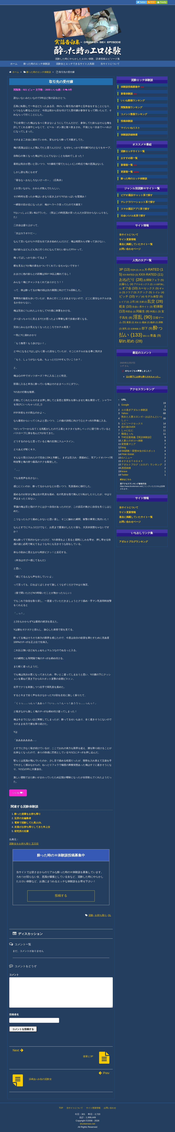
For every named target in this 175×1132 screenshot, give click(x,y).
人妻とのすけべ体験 (132, 440)
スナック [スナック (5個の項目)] (144, 292)
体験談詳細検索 (129, 134)
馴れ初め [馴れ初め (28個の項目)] (130, 341)
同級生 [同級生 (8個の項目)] (142, 311)
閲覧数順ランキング (131, 107)
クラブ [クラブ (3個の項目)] (131, 292)
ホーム (13, 63)
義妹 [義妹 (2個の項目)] (146, 322)
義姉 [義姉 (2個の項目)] (154, 322)
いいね (18, 793)
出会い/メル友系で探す (133, 215)
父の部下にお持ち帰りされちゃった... (143, 377)
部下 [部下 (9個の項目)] (147, 328)
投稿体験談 (127, 121)
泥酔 (91, 915)
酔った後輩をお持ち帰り (27, 814)
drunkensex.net (87, 1123)
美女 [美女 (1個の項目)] (138, 322)
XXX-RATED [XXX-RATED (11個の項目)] (151, 274)
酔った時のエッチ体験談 (37, 63)
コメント (14, 974)
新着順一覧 (129, 165)
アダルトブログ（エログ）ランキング (141, 464)
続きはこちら (125, 479)
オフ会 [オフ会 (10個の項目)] (130, 288)
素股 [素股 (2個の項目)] (130, 322)
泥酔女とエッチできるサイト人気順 (75, 63)
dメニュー (126, 457)
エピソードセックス (132, 423)
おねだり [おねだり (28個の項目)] (131, 279)
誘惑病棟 (126, 468)
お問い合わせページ (130, 249)
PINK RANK (127, 454)
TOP (61, 1108)
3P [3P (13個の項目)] (124, 269)
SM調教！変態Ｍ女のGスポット (138, 450)
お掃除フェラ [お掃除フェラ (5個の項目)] (153, 279)
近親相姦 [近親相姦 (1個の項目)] (136, 329)
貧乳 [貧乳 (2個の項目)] (126, 329)
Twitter (124, 474)
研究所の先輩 (21, 831)
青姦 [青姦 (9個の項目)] (155, 335)
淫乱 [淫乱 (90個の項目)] (142, 317)
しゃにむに (127, 430)
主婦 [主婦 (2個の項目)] (143, 302)
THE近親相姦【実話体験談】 (136, 437)
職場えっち (127, 433)
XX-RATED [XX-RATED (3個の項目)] (130, 275)
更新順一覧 (130, 172)
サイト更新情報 (127, 239)
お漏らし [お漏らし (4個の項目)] (126, 284)
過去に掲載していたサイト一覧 (136, 244)
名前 (61, 1015)
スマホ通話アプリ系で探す (135, 209)
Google (125, 404)
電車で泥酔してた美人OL (28, 822)
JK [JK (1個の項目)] (141, 270)
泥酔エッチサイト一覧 (133, 151)
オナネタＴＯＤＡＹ (132, 461)
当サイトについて (110, 63)
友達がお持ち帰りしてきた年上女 (32, 827)
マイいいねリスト (130, 128)
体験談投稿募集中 (132, 87)
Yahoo (124, 413)
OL (109, 915)
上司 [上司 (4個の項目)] (134, 301)
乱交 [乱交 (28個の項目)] (155, 301)
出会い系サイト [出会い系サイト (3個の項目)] (142, 306)
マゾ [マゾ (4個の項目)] (139, 296)
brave (124, 471)
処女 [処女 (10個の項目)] (125, 306)
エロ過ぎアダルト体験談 (134, 409)
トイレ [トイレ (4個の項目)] (158, 292)
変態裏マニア (128, 444)
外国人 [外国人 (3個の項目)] (155, 311)
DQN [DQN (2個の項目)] (135, 270)
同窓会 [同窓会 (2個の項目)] (131, 311)
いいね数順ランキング (133, 100)
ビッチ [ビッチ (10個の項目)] (127, 296)
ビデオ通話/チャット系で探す (137, 195)
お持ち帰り (101, 915)
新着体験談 (129, 93)
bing (123, 447)
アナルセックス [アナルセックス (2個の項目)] (143, 284)
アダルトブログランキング (133, 541)
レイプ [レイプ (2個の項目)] (124, 302)
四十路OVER (128, 427)
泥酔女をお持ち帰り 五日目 (24, 843)
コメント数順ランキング (134, 114)
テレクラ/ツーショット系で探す (138, 202)
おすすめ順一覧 (129, 158)
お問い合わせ (110, 1108)
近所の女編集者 (22, 818)
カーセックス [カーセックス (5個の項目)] (148, 288)
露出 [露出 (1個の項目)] (146, 336)
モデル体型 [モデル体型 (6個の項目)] (154, 296)
